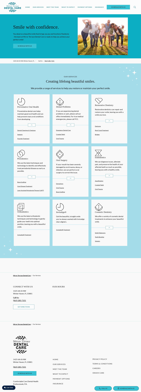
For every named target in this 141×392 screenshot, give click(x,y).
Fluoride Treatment (23, 138)
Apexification (99, 181)
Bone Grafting (21, 182)
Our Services (38, 7)
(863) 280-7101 (49, 61)
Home (27, 7)
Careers (97, 368)
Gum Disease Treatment (24, 186)
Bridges (97, 134)
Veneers (97, 241)
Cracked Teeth (60, 134)
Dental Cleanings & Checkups (26, 130)
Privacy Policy (100, 359)
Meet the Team (53, 7)
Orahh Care (98, 373)
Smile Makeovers (100, 233)
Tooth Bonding (99, 237)
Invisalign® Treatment (24, 235)
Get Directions (24, 307)
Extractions (59, 184)
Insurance (99, 7)
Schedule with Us (118, 7)
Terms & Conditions (102, 364)
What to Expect (68, 7)
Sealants (20, 134)
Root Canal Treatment (102, 130)
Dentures (98, 126)
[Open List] (31, 125)
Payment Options (85, 7)
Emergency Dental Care (63, 130)
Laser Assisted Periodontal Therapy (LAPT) (30, 190)
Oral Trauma (60, 138)
